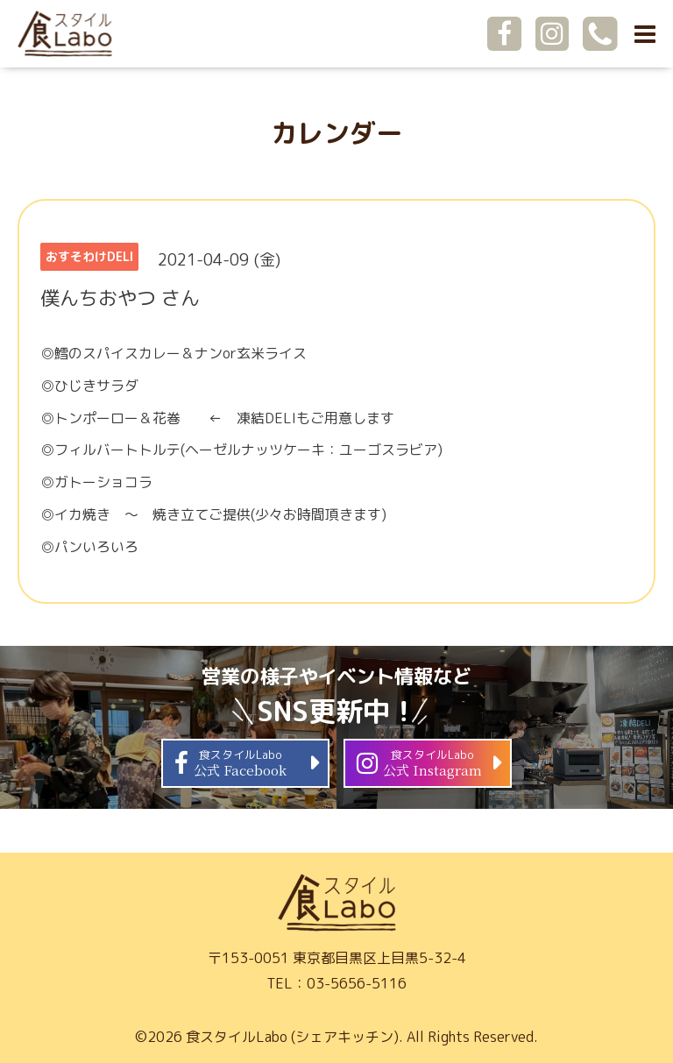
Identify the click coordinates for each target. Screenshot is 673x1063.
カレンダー (336, 133)
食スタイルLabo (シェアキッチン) (292, 1036)
